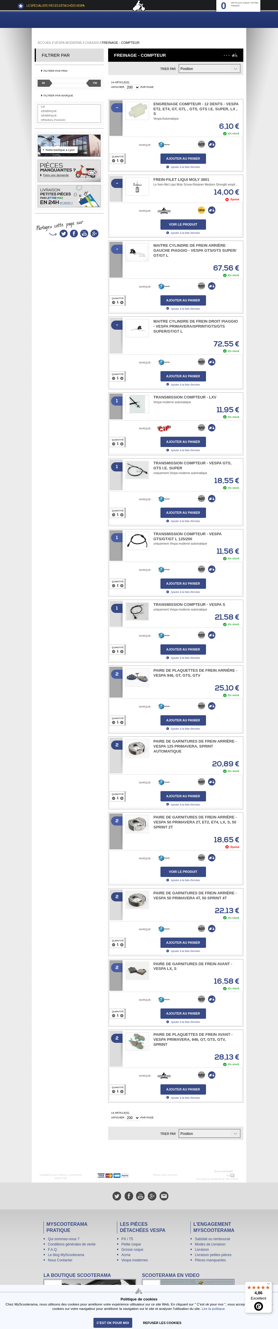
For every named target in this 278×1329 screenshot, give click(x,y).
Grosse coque (132, 1250)
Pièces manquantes (210, 1260)
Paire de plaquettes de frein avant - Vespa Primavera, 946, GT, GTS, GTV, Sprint (193, 1039)
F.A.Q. (53, 1250)
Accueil (44, 42)
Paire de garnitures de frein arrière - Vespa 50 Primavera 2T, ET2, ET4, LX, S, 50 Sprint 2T (195, 822)
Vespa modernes (134, 1260)
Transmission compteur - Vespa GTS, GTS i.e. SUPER (192, 465)
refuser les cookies (162, 1323)
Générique (49, 111)
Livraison (202, 1250)
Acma (125, 1255)
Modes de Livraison (210, 1244)
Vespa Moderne (68, 42)
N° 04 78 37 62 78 (213, 1175)
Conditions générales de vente (72, 1244)
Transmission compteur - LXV (185, 397)
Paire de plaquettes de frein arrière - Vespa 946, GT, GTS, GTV (195, 673)
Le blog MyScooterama (66, 1255)
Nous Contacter (60, 1260)
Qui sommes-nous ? (63, 1239)
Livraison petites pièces (213, 1255)
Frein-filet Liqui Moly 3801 (181, 179)
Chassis (92, 42)
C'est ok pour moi (113, 1323)
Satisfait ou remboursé (212, 1239)
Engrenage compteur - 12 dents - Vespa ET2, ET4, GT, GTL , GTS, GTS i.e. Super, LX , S (196, 109)
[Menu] (268, 1285)
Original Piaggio (53, 120)
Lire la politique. (214, 1308)
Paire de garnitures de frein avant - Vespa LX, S (192, 966)
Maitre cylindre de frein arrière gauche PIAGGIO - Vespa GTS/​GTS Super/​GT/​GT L (194, 250)
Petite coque (131, 1244)
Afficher (117, 87)
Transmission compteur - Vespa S (189, 604)
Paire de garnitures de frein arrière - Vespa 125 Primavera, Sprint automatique (195, 746)
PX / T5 (127, 1239)
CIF (43, 106)
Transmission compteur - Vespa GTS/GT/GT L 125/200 (187, 536)
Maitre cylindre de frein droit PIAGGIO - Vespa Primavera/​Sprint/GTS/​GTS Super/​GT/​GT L (195, 326)
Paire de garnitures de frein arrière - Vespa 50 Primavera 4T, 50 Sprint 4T (195, 895)
